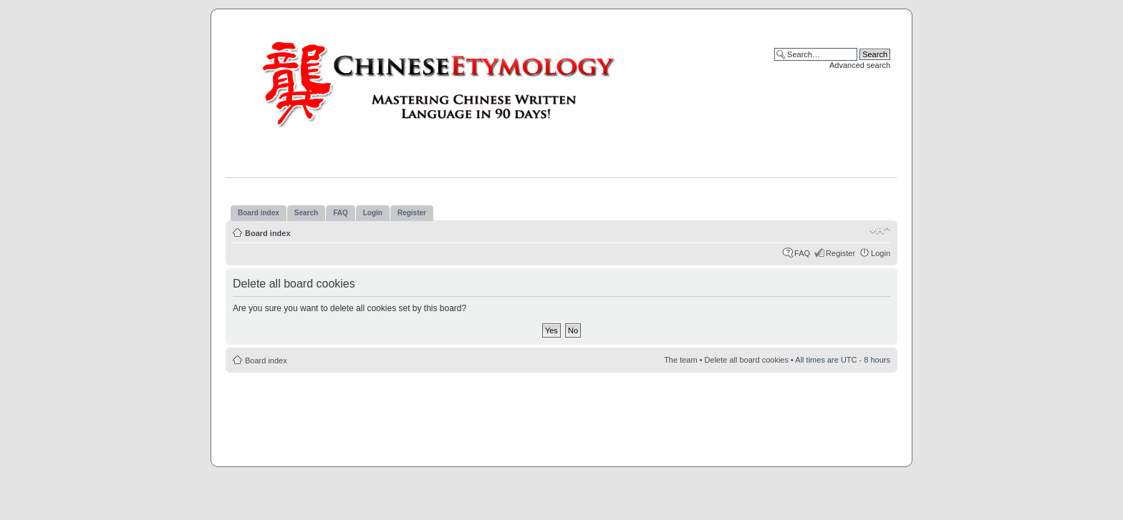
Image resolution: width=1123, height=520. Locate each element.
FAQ (802, 253)
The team (680, 359)
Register (840, 253)
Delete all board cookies (747, 359)
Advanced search (859, 65)
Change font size (879, 230)
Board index (268, 233)
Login (880, 253)
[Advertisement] (561, 415)
